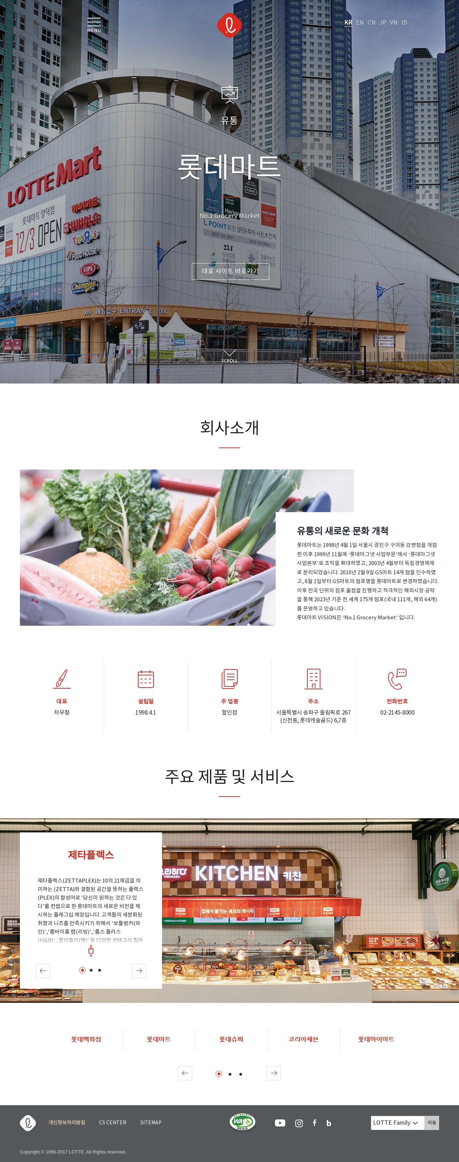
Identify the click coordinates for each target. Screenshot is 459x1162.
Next (139, 971)
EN (360, 23)
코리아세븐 (303, 1039)
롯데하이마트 (376, 1039)
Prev (43, 971)
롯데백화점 (86, 1039)
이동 (433, 1123)
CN (372, 23)
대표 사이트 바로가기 (230, 271)
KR (348, 23)
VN (394, 23)
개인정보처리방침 (66, 1123)
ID (404, 23)
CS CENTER (112, 1123)
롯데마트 (159, 1039)
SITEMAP (151, 1123)
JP (382, 23)
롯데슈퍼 (231, 1039)
